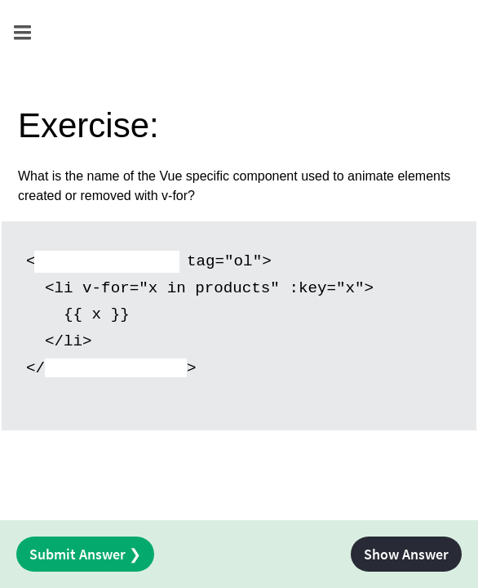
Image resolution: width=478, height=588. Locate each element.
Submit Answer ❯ (85, 554)
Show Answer (406, 554)
